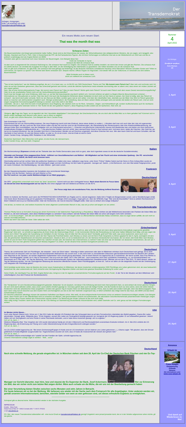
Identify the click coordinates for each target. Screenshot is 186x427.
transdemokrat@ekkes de (70, 414)
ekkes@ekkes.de (13, 411)
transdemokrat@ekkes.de (13, 25)
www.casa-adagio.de (172, 374)
